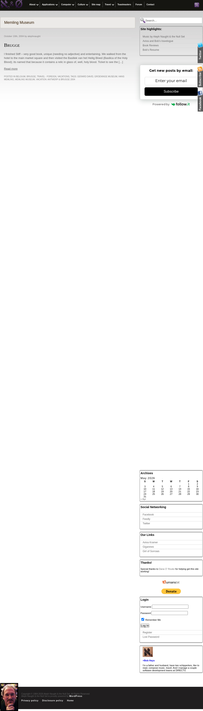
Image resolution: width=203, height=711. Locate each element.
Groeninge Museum (105, 76)
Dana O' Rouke (167, 569)
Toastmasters (124, 4)
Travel (108, 4)
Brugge (12, 45)
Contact (150, 4)
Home (70, 700)
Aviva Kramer (150, 542)
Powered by (171, 104)
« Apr (143, 499)
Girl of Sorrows (151, 551)
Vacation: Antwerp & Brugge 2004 (55, 79)
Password (146, 613)
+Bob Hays (149, 660)
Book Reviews (151, 45)
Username (146, 607)
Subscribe (171, 91)
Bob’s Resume (151, 49)
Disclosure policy (52, 700)
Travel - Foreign (46, 76)
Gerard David (85, 76)
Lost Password (151, 636)
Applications (48, 4)
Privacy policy (29, 700)
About (32, 4)
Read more (11, 68)
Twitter (146, 523)
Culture (81, 4)
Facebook (148, 514)
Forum (138, 4)
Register (147, 632)
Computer (66, 4)
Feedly (146, 519)
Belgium (21, 76)
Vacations (63, 76)
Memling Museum (25, 79)
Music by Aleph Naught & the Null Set (164, 36)
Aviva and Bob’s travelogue (158, 41)
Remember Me (151, 620)
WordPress (75, 696)
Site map (96, 4)
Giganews (148, 546)
